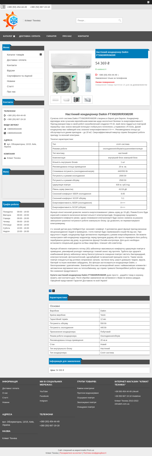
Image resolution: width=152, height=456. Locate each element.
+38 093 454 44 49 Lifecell (126, 391)
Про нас (67, 36)
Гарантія (51, 36)
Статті (10, 86)
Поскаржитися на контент (71, 453)
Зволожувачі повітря (86, 402)
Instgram (44, 401)
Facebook (44, 396)
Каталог (7, 36)
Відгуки (11, 70)
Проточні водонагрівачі (88, 393)
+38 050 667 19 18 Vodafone (128, 396)
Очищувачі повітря (86, 407)
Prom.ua (90, 450)
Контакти (83, 36)
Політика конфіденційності (94, 453)
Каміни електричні (85, 388)
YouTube (44, 391)
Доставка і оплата (29, 36)
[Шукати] (120, 20)
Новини (11, 81)
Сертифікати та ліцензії (19, 75)
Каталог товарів (15, 54)
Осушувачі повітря (85, 397)
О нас (5, 393)
